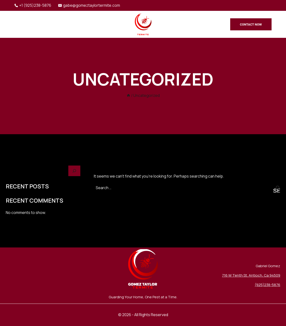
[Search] (74, 171)
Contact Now (251, 24)
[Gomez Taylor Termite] (143, 24)
